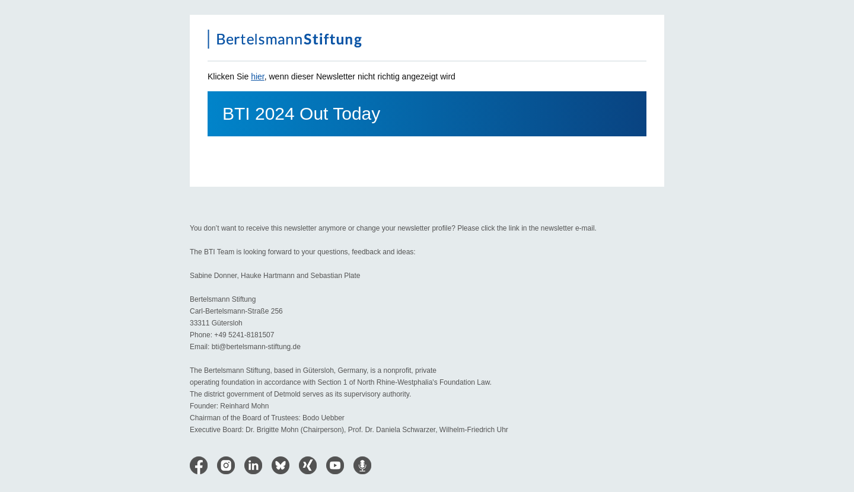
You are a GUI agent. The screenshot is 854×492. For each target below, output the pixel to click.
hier (258, 76)
